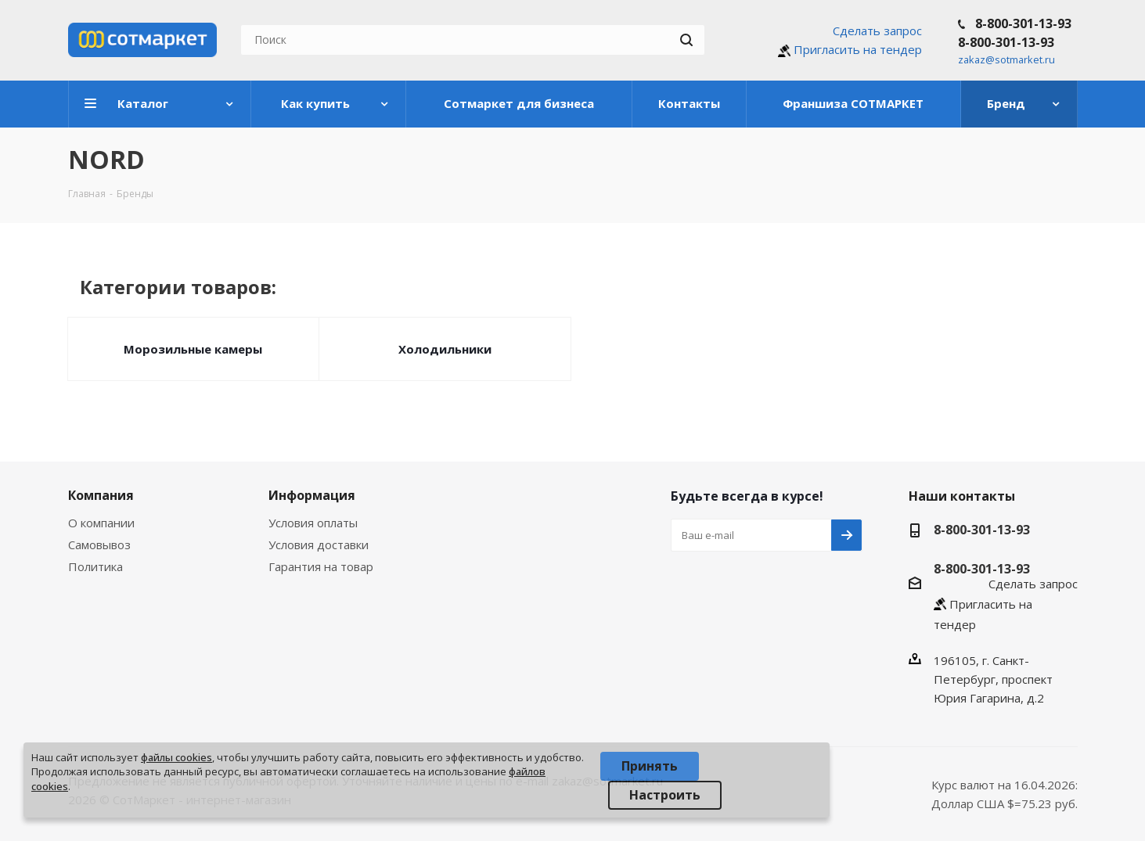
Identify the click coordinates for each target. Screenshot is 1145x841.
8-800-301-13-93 (1023, 23)
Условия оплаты (313, 522)
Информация (311, 495)
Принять (649, 766)
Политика (95, 566)
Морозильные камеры (193, 349)
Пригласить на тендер (858, 49)
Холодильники (444, 349)
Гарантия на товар (320, 566)
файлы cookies (176, 757)
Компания (101, 495)
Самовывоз (99, 544)
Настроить (664, 794)
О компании (101, 522)
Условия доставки (318, 544)
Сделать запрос (877, 30)
